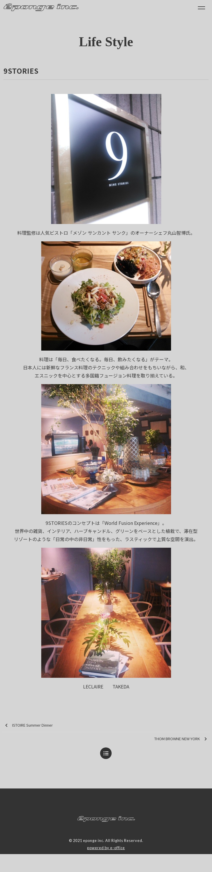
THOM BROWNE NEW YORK (180, 739)
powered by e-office (106, 847)
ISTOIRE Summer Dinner (29, 725)
